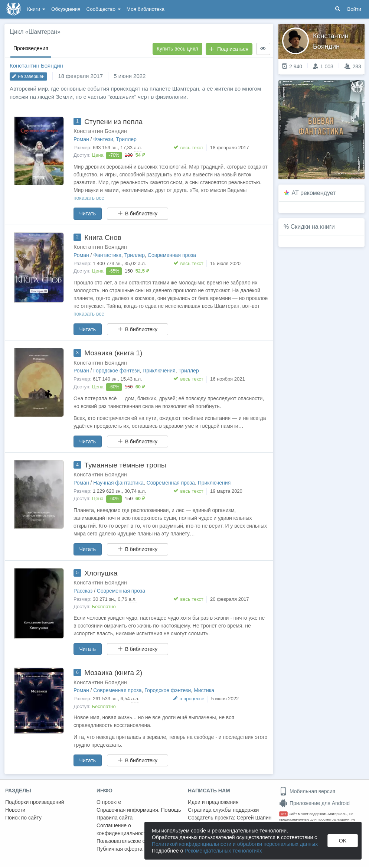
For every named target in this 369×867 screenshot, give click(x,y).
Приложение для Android (314, 803)
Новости (15, 810)
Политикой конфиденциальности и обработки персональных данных (235, 844)
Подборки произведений (34, 802)
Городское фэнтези (116, 371)
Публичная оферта (120, 849)
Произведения (30, 48)
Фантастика (107, 255)
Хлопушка (100, 573)
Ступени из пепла (113, 122)
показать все (89, 198)
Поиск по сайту (23, 818)
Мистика (204, 690)
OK (342, 841)
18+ (283, 814)
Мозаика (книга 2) (113, 673)
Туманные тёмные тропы (125, 465)
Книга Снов (102, 237)
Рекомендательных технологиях (223, 851)
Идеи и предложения (213, 802)
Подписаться (228, 49)
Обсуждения (65, 9)
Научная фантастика (118, 483)
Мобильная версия (307, 791)
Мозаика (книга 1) (113, 353)
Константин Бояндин (36, 65)
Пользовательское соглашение (134, 841)
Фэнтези (103, 139)
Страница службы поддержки (223, 810)
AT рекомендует (314, 193)
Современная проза (172, 255)
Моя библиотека (145, 9)
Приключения (159, 371)
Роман (81, 139)
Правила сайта (115, 818)
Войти (354, 9)
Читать (87, 213)
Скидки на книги (313, 227)
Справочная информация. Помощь (139, 810)
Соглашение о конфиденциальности (123, 829)
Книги (36, 9)
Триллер (126, 139)
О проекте (109, 802)
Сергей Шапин (253, 818)
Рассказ (83, 591)
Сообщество (103, 9)
